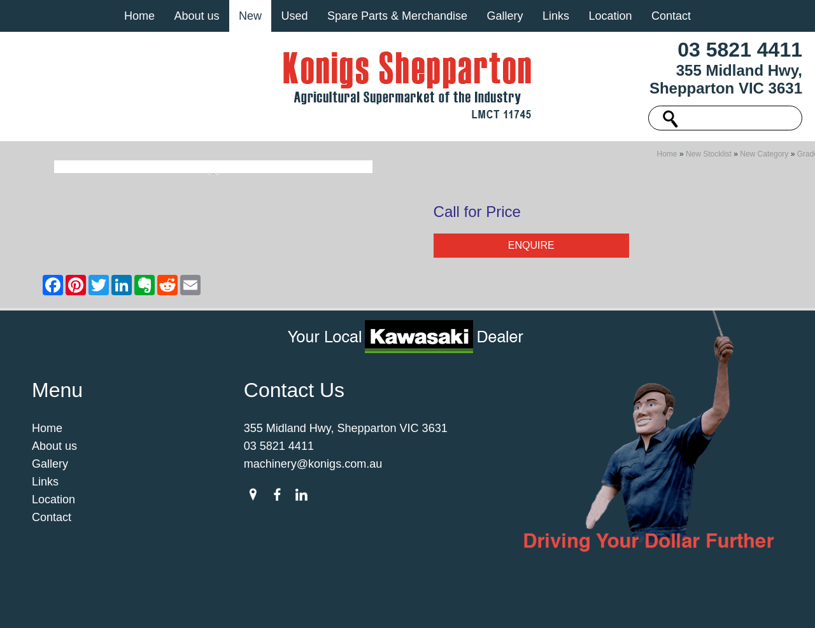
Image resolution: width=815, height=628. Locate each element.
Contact (671, 16)
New (250, 16)
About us (196, 16)
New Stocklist (709, 157)
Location (610, 16)
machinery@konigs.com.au (313, 467)
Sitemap (216, 605)
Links (555, 16)
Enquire (531, 249)
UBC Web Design (566, 605)
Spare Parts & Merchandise (397, 16)
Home (139, 16)
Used (294, 16)
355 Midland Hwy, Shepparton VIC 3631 (725, 79)
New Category (764, 157)
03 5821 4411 (739, 49)
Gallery (504, 16)
